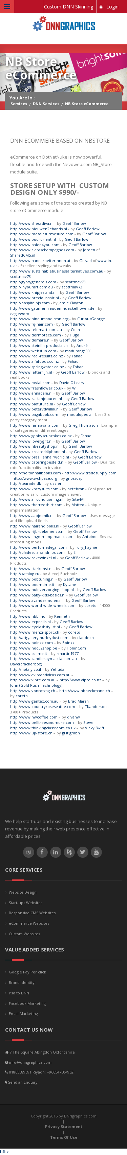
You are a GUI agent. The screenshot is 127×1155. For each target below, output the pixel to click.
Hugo (74, 334)
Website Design (23, 892)
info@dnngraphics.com (30, 1062)
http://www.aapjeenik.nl (32, 515)
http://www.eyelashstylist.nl (35, 626)
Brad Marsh (78, 701)
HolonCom (76, 648)
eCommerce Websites (29, 923)
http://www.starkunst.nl (31, 568)
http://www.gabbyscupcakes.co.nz (41, 435)
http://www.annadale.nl (31, 393)
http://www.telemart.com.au (36, 329)
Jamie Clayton (71, 302)
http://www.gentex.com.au (34, 701)
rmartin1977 (68, 653)
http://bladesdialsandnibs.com (37, 552)
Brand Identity (22, 982)
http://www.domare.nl (30, 340)
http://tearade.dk (25, 483)
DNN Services (46, 103)
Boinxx (68, 642)
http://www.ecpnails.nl (30, 621)
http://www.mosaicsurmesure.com (41, 233)
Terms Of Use (63, 1137)
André (82, 345)
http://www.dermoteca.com (35, 334)
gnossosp (74, 478)
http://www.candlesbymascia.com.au (43, 658)
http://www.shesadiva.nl (32, 223)
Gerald (85, 260)
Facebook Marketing (27, 1003)
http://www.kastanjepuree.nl (36, 398)
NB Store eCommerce (86, 103)
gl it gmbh (71, 732)
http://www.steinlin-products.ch (39, 345)
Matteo (77, 504)
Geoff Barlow (74, 223)
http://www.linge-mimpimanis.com (41, 536)
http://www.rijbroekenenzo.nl (37, 531)
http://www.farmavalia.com (35, 425)
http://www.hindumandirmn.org (39, 318)
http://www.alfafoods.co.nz (34, 361)
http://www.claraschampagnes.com (42, 249)
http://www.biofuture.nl (31, 403)
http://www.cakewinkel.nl (33, 557)
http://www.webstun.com (33, 350)
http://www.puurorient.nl (33, 239)
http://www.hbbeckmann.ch (84, 690)
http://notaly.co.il (25, 669)
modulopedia (79, 414)
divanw (73, 717)
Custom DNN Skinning (68, 6)
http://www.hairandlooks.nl (34, 525)
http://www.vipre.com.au (33, 679)
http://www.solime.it (28, 653)
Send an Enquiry (23, 1082)
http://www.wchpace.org (35, 478)
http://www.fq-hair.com (31, 324)
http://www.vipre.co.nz (80, 679)
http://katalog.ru (24, 573)
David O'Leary (71, 382)
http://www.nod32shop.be (33, 648)
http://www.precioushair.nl (34, 297)
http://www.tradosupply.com (90, 472)
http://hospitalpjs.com (30, 302)
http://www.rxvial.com (30, 382)
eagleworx (19, 313)
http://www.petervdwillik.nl (35, 408)
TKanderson (96, 706)
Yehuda (57, 669)
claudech (85, 637)
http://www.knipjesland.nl (33, 292)
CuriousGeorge (91, 318)
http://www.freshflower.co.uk (36, 388)
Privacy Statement (63, 1126)
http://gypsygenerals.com (33, 281)
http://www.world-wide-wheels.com (43, 605)
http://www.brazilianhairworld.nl (39, 456)
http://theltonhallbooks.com (35, 472)
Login (109, 6)
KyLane (69, 584)
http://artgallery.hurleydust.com (39, 637)
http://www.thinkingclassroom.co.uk (43, 727)
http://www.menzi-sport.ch (34, 632)
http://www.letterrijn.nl (31, 372)
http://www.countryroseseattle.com (42, 706)
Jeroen (89, 249)
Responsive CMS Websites (32, 912)
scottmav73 (20, 276)
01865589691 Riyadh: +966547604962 (41, 1072)
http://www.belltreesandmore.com (42, 722)
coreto (90, 605)
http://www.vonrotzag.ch (32, 690)
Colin (75, 329)
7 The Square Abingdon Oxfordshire (42, 1052)
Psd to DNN (19, 992)
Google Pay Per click (27, 971)
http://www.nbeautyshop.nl (35, 446)
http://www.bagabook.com (34, 414)
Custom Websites (24, 933)
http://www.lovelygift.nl (31, 441)
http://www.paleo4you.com (35, 244)
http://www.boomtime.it (32, 584)
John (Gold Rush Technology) (36, 685)
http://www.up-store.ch (31, 732)
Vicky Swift (94, 727)
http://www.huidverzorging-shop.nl (42, 589)
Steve (88, 722)
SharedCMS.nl (22, 255)
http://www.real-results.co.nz (36, 355)
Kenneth (62, 616)
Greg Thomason (83, 425)
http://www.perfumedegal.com (38, 547)
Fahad (77, 355)
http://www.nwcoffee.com (34, 717)
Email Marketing (23, 1013)
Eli (75, 552)
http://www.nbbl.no (27, 616)
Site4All (78, 499)
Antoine (89, 536)
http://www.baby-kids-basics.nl (37, 594)
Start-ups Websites (25, 902)
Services (18, 103)
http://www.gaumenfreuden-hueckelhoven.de (52, 308)
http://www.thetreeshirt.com (36, 504)
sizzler (56, 483)
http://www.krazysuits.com (34, 488)
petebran (75, 488)
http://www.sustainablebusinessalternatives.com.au (56, 271)
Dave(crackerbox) (26, 663)
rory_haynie (86, 547)
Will (75, 388)
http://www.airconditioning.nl (36, 499)
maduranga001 (78, 350)
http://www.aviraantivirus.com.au (40, 674)
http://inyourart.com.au (31, 286)
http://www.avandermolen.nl (36, 600)
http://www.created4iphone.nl (37, 451)
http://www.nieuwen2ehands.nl (38, 228)
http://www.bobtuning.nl (32, 579)
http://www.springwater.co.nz (37, 366)
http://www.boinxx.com (31, 642)
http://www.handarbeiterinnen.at (40, 260)
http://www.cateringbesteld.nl (37, 462)
